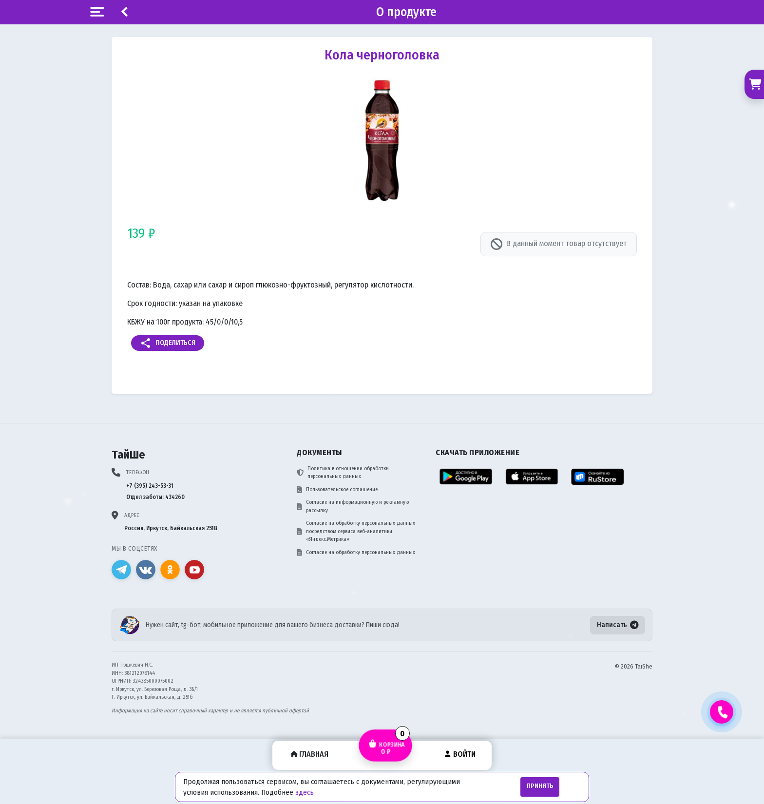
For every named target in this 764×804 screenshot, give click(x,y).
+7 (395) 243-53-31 (149, 485)
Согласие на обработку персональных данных (356, 552)
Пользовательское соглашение (337, 489)
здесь (304, 792)
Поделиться (167, 343)
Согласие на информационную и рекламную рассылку (353, 506)
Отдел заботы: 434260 (155, 497)
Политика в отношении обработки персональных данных (343, 472)
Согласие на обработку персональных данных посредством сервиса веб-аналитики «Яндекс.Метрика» (356, 531)
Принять (540, 786)
